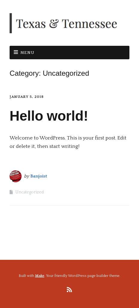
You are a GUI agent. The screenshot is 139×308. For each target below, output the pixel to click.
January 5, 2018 (27, 97)
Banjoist (38, 176)
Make (39, 276)
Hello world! (49, 116)
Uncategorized (29, 192)
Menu (27, 52)
